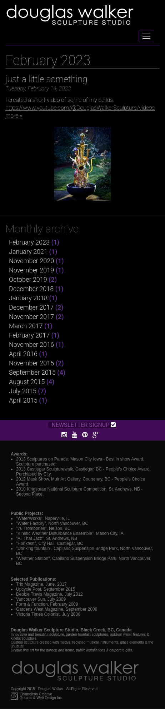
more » (13, 115)
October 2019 (28, 279)
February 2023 (29, 242)
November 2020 (31, 261)
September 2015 (32, 372)
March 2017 (26, 326)
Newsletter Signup (84, 425)
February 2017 (29, 335)
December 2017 (31, 307)
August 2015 (27, 381)
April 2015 (23, 400)
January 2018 (28, 298)
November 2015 (31, 363)
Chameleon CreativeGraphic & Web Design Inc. (41, 696)
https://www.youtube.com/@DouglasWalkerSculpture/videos (80, 107)
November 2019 (31, 270)
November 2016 (31, 344)
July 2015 (22, 391)
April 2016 (23, 354)
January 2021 (28, 251)
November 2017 (31, 316)
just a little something (46, 79)
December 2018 (31, 288)
